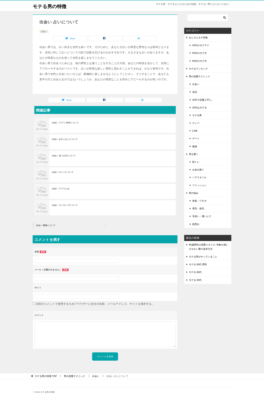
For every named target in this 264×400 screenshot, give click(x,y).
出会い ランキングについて (65, 205)
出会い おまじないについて (65, 139)
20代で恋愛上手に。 (203, 99)
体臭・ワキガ (199, 200)
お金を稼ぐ (198, 169)
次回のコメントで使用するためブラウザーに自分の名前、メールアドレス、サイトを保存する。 (95, 303)
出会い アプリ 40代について (65, 122)
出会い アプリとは (60, 188)
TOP (46, 376)
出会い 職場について (45, 225)
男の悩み (193, 193)
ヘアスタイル (199, 177)
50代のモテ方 (199, 53)
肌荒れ (195, 224)
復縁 (194, 146)
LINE (194, 130)
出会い (44, 31)
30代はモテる (199, 107)
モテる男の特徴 (51, 6)
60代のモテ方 (199, 61)
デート (195, 138)
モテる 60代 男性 (198, 264)
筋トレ (195, 162)
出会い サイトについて (63, 172)
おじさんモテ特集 (198, 37)
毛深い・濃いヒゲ (201, 216)
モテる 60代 (195, 272)
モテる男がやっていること (203, 256)
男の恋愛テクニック (199, 76)
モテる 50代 (195, 280)
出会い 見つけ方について (64, 155)
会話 (194, 92)
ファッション (199, 185)
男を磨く (193, 154)
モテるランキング (198, 68)
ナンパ (195, 123)
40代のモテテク (200, 45)
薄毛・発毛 (198, 208)
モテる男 (197, 115)
